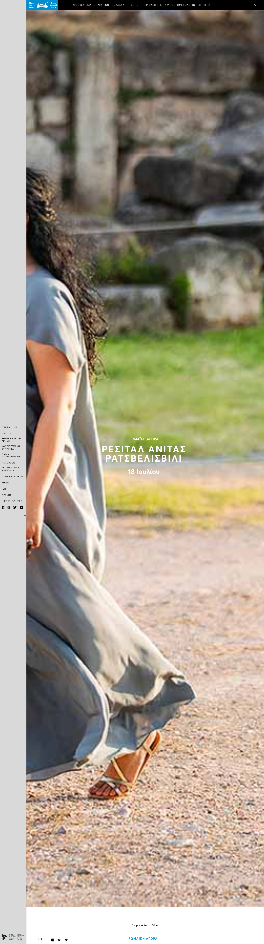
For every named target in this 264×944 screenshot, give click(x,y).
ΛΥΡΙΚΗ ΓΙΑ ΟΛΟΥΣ (13, 477)
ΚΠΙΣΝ (5, 483)
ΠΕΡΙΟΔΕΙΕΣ (150, 5)
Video (155, 925)
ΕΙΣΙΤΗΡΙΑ (203, 5)
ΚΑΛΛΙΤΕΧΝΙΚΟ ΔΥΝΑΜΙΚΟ (11, 447)
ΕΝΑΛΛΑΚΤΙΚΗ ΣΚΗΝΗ (126, 5)
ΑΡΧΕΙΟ (6, 495)
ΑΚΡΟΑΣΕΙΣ (9, 463)
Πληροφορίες (139, 925)
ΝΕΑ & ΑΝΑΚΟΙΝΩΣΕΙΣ (11, 455)
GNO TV (7, 434)
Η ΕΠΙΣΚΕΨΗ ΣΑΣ (12, 501)
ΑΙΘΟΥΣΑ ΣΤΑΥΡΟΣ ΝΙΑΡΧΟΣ (90, 5)
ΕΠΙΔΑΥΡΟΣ (167, 5)
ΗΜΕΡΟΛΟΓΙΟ (186, 5)
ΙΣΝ (4, 489)
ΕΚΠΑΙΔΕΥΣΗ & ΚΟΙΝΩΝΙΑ (11, 469)
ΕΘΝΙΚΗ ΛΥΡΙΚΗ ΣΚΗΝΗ (11, 440)
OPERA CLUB (9, 427)
